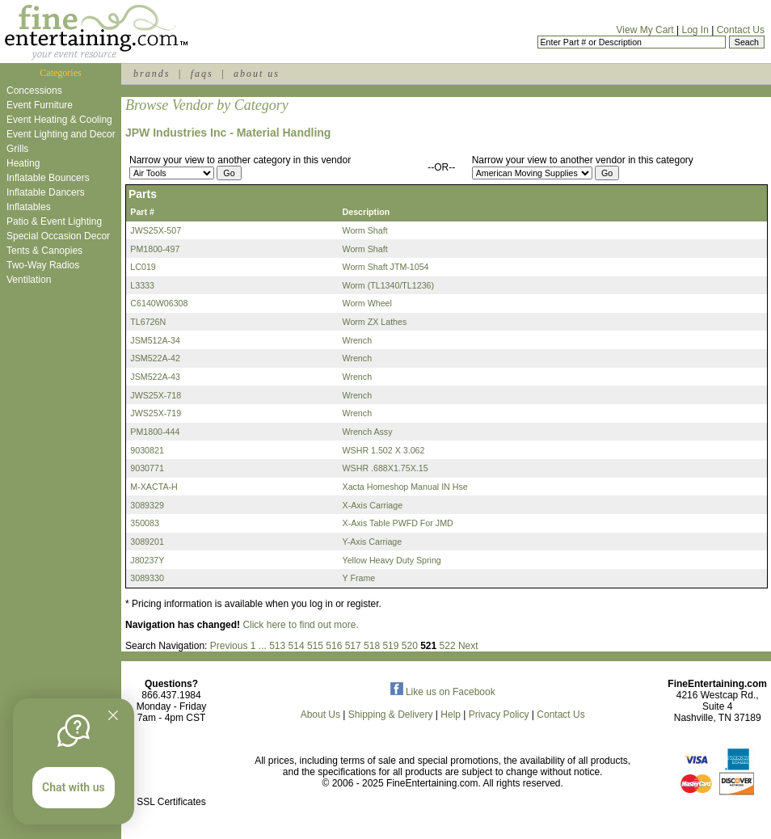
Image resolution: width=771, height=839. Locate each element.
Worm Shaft (365, 230)
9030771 (147, 468)
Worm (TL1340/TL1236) (389, 285)
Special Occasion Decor (58, 236)
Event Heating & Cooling (59, 119)
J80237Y (147, 560)
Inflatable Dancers (45, 192)
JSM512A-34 (155, 340)
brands (151, 73)
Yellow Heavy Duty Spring (392, 560)
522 (448, 645)
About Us (320, 714)
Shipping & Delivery (390, 714)
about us (257, 73)
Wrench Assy (368, 431)
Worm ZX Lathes (375, 322)
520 (410, 645)
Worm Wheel (367, 303)
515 (315, 645)
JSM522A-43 (155, 377)
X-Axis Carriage (373, 505)
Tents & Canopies (44, 250)
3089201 (147, 541)
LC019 (142, 267)
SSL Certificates (171, 801)
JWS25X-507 (155, 230)
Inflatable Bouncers (48, 177)
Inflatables (28, 207)
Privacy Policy (499, 714)
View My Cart (645, 30)
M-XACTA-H (153, 486)
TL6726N (148, 322)
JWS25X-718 (155, 395)
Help (450, 714)
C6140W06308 (158, 303)
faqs (202, 73)
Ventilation (28, 279)
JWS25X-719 (155, 413)
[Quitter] (113, 715)
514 (297, 645)
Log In (694, 30)
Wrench (358, 340)
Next (468, 645)
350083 (144, 523)
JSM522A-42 (155, 358)
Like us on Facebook (442, 692)
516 (334, 645)
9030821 (147, 450)
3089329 (147, 505)
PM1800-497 (154, 249)
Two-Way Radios (42, 265)
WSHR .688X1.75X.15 (385, 468)
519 (390, 645)
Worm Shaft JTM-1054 (386, 267)
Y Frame (359, 578)
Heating (23, 163)
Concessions (34, 90)
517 (353, 645)
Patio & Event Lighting (54, 221)
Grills (17, 148)
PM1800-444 (154, 431)
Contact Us (741, 30)
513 (277, 645)
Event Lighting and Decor (61, 134)
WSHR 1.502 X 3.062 (384, 450)
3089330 (147, 578)
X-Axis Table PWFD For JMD (398, 523)
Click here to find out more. (300, 624)
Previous (229, 645)
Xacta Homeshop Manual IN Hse (405, 486)
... (263, 645)
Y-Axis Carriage (372, 541)
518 (372, 645)
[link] (171, 767)
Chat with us (73, 787)
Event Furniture (39, 105)
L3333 (142, 285)
